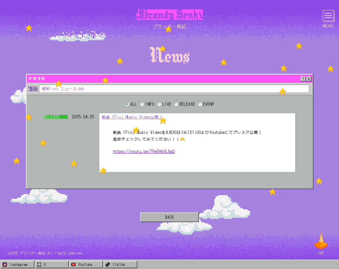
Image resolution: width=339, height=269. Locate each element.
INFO (149, 104)
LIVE (166, 104)
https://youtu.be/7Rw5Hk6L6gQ (144, 151)
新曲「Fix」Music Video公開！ (132, 117)
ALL (133, 104)
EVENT (209, 104)
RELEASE (187, 104)
